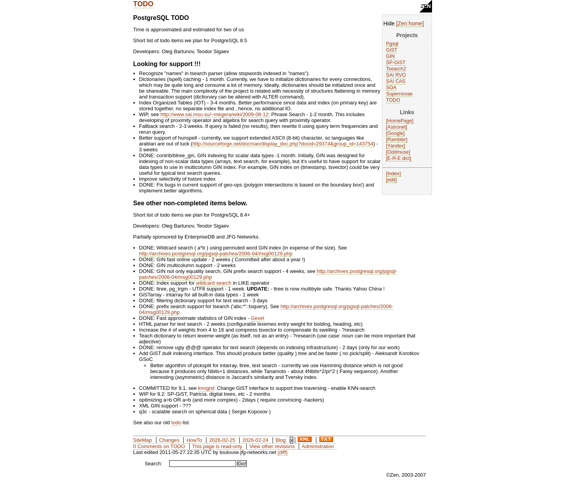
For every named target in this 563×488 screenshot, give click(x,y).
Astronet (396, 127)
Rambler (396, 139)
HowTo (194, 440)
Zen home (410, 23)
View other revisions (272, 446)
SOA (391, 87)
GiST (391, 50)
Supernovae (399, 94)
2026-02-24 (255, 440)
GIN (390, 56)
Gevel (257, 318)
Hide (389, 23)
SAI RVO (396, 75)
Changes (169, 440)
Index (393, 173)
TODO (143, 4)
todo (176, 422)
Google (395, 133)
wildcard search (213, 283)
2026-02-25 (222, 440)
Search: (153, 463)
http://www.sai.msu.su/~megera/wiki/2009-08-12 (214, 114)
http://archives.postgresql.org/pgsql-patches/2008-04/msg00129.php (215, 254)
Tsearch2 (396, 69)
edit (391, 180)
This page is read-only (217, 446)
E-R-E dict (398, 158)
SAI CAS (395, 81)
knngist (206, 388)
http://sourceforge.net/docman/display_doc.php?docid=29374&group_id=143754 (282, 144)
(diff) (283, 452)
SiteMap (142, 440)
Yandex (395, 146)
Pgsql (392, 44)
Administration (318, 446)
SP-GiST (395, 62)
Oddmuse (398, 152)
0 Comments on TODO (159, 446)
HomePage (399, 121)
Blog (281, 440)
